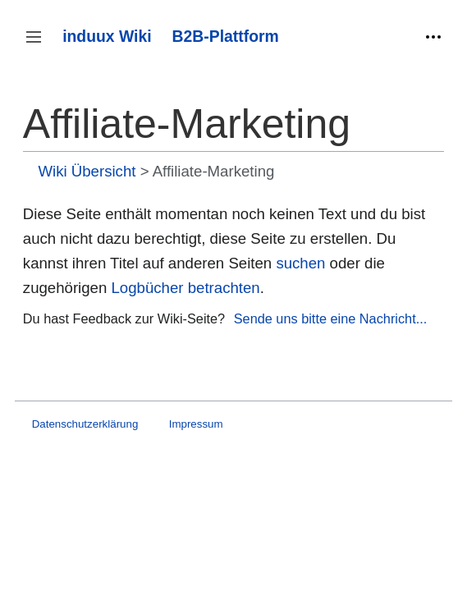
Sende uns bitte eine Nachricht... (331, 318)
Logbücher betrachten (186, 287)
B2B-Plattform (225, 36)
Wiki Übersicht (86, 171)
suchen (300, 263)
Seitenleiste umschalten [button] (39, 45)
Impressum (196, 424)
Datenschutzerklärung (85, 424)
